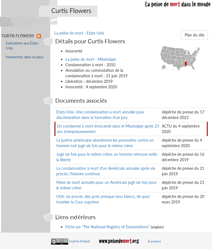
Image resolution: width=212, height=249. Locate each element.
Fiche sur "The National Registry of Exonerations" (107, 226)
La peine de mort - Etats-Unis (79, 33)
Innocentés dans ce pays (25, 57)
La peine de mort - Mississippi (90, 59)
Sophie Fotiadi (79, 241)
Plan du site (194, 35)
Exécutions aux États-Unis (22, 45)
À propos (154, 241)
